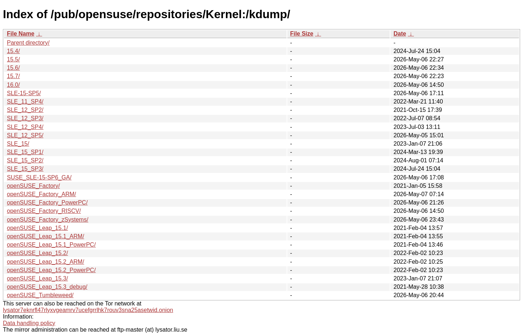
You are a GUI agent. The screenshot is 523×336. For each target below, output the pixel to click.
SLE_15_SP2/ (25, 160)
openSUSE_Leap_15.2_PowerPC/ (51, 270)
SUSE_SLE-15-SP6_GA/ (39, 177)
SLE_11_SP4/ (25, 101)
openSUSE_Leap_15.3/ (37, 278)
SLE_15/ (18, 144)
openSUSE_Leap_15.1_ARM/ (45, 236)
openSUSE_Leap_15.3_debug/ (47, 287)
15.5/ (13, 59)
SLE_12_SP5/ (25, 135)
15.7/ (13, 76)
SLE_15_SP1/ (25, 152)
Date (399, 34)
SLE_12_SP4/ (25, 127)
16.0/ (13, 85)
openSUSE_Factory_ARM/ (41, 194)
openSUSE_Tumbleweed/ (40, 295)
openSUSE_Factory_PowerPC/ (47, 202)
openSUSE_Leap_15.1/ (37, 228)
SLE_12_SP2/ (25, 110)
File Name (21, 34)
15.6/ (13, 68)
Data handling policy (29, 323)
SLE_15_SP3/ (25, 169)
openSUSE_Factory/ (33, 186)
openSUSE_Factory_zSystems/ (47, 219)
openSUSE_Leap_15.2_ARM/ (45, 262)
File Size (301, 34)
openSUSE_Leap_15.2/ (37, 253)
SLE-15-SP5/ (24, 93)
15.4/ (13, 51)
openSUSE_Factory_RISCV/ (44, 211)
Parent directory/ (28, 43)
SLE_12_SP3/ (25, 118)
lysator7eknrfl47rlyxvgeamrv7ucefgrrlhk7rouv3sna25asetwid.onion (88, 310)
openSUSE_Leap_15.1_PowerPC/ (51, 245)
